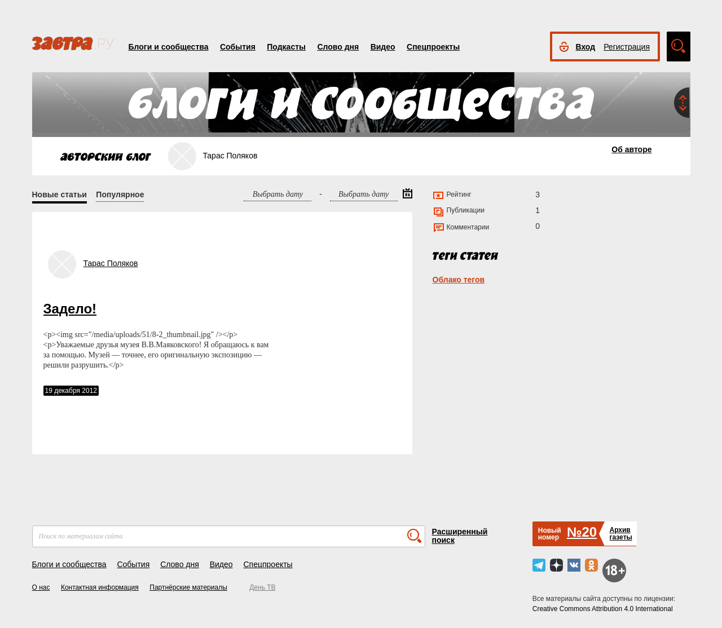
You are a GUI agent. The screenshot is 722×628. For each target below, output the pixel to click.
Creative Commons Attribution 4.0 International (602, 609)
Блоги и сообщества (169, 46)
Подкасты (286, 46)
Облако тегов (459, 279)
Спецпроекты (433, 46)
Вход (586, 46)
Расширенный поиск (460, 536)
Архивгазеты (620, 533)
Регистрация (627, 46)
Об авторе (631, 149)
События (238, 46)
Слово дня (338, 46)
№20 (582, 531)
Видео (383, 46)
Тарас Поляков (110, 263)
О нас (41, 587)
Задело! (70, 308)
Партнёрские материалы (188, 587)
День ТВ (262, 587)
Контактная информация (100, 587)
